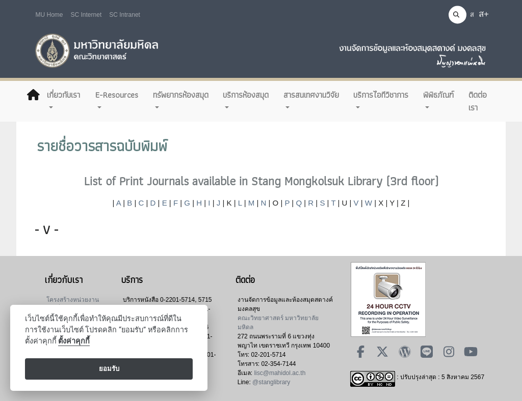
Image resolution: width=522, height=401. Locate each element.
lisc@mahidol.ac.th (279, 373)
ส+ (484, 14)
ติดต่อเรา (477, 101)
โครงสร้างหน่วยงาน (72, 299)
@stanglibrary (271, 382)
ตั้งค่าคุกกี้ (74, 341)
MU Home (49, 14)
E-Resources (116, 94)
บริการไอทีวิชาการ (380, 94)
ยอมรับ (109, 369)
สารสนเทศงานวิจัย (311, 94)
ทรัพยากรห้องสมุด (180, 94)
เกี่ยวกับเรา (63, 94)
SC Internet (86, 14)
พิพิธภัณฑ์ (438, 94)
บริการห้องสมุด (246, 94)
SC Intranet (124, 14)
